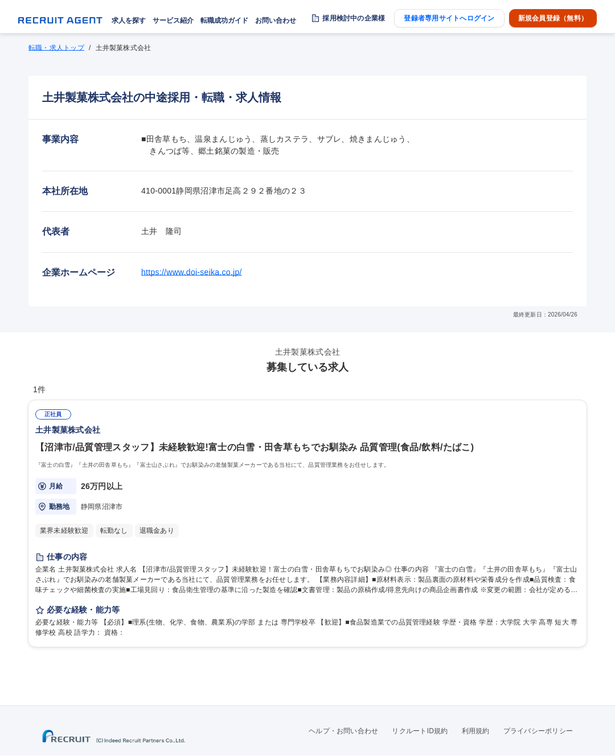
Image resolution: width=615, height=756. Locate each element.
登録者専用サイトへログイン (449, 18)
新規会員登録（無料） (553, 18)
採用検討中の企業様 (353, 18)
